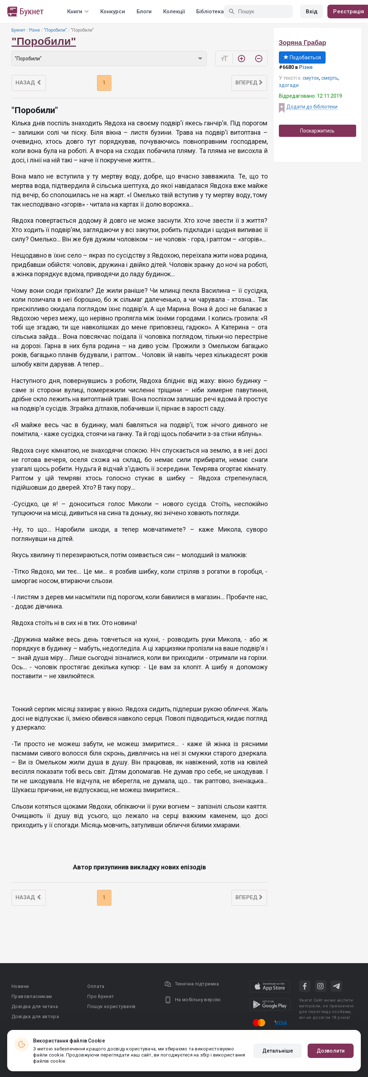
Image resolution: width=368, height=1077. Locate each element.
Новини (20, 986)
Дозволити (331, 1051)
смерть (329, 78)
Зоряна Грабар (302, 42)
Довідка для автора (35, 1016)
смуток (311, 78)
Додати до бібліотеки (311, 107)
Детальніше (277, 1051)
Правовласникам (32, 996)
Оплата (95, 986)
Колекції (174, 11)
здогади (289, 85)
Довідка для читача (35, 1006)
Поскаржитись (317, 131)
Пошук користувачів (111, 1006)
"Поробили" (55, 30)
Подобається (302, 57)
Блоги (144, 11)
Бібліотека (210, 11)
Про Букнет (100, 996)
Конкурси (112, 11)
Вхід (311, 11)
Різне (34, 30)
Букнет (18, 30)
